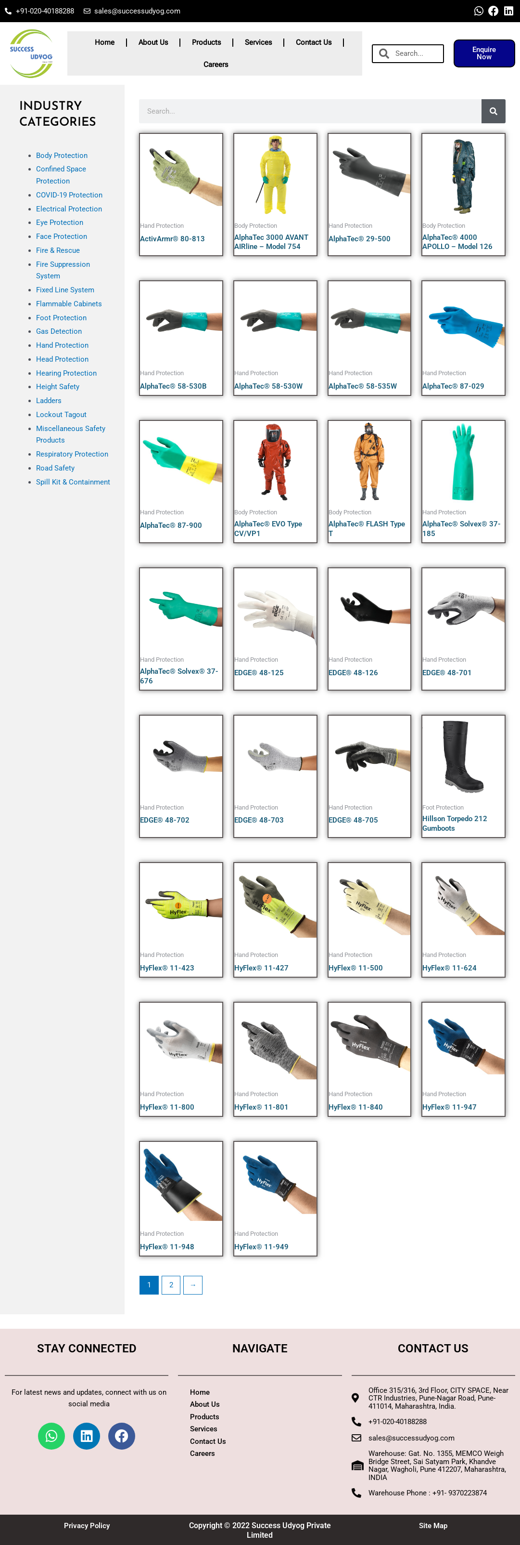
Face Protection (61, 236)
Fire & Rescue (58, 250)
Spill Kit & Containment (73, 482)
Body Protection (62, 155)
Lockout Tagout (61, 414)
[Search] (494, 111)
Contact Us (313, 42)
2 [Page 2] (171, 1285)
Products (206, 42)
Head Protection (62, 359)
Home (104, 42)
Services (258, 42)
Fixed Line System (65, 290)
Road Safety (55, 468)
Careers (215, 64)
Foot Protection (61, 318)
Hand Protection (62, 345)
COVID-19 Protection (69, 195)
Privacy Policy (87, 1525)
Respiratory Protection (72, 454)
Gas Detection (59, 331)
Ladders (49, 400)
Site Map (433, 1525)
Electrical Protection (69, 209)
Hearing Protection (66, 373)
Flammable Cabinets (69, 304)
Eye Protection (59, 222)
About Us (153, 42)
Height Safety (57, 386)
